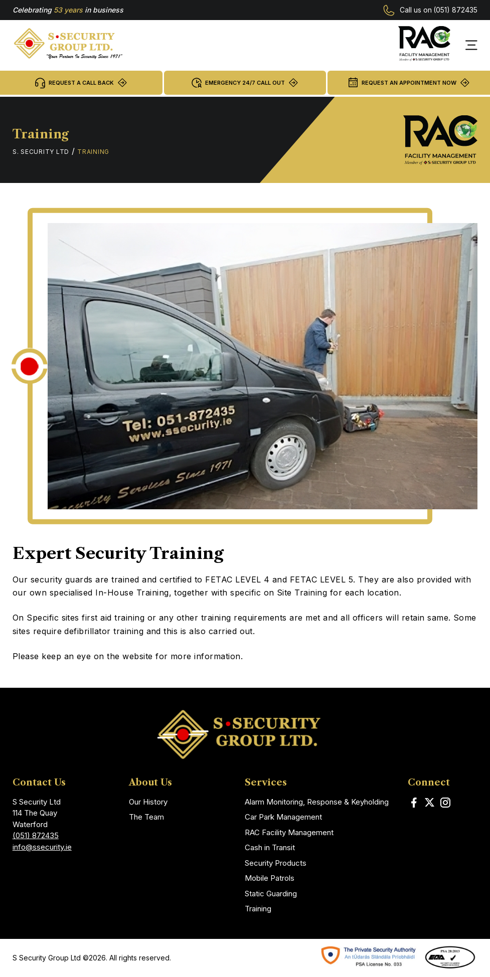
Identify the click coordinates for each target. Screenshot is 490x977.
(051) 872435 (455, 10)
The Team (146, 817)
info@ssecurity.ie (42, 847)
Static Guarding (271, 893)
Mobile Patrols (269, 878)
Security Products (275, 863)
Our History (148, 802)
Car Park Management (283, 817)
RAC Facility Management (289, 832)
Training (258, 908)
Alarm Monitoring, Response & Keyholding (317, 802)
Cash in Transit (270, 847)
